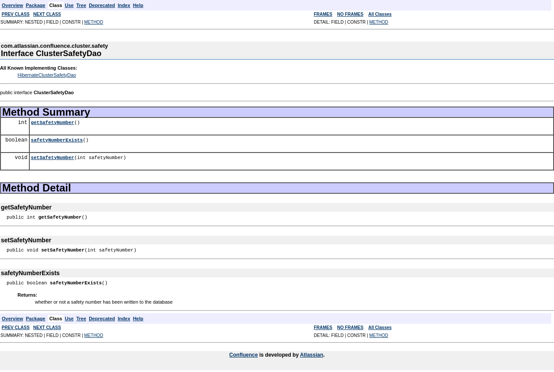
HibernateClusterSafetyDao (46, 75)
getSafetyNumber (52, 122)
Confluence (243, 355)
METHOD (93, 22)
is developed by (279, 355)
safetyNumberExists (57, 140)
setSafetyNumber (52, 157)
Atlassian (311, 355)
